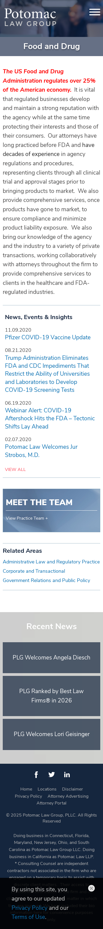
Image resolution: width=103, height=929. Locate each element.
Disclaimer (72, 789)
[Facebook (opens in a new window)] (36, 774)
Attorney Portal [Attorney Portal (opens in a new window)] (51, 803)
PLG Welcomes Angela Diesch (51, 657)
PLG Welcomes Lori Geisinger (52, 734)
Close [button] (91, 888)
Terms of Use (28, 917)
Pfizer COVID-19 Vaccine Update (48, 337)
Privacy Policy (28, 796)
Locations (47, 789)
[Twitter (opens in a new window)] (51, 774)
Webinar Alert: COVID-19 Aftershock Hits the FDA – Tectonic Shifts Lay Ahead (50, 418)
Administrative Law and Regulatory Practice (51, 561)
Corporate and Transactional (34, 571)
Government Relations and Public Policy (46, 580)
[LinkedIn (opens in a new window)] (67, 774)
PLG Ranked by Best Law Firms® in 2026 (51, 695)
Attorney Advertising (68, 796)
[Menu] (94, 12)
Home (26, 789)
